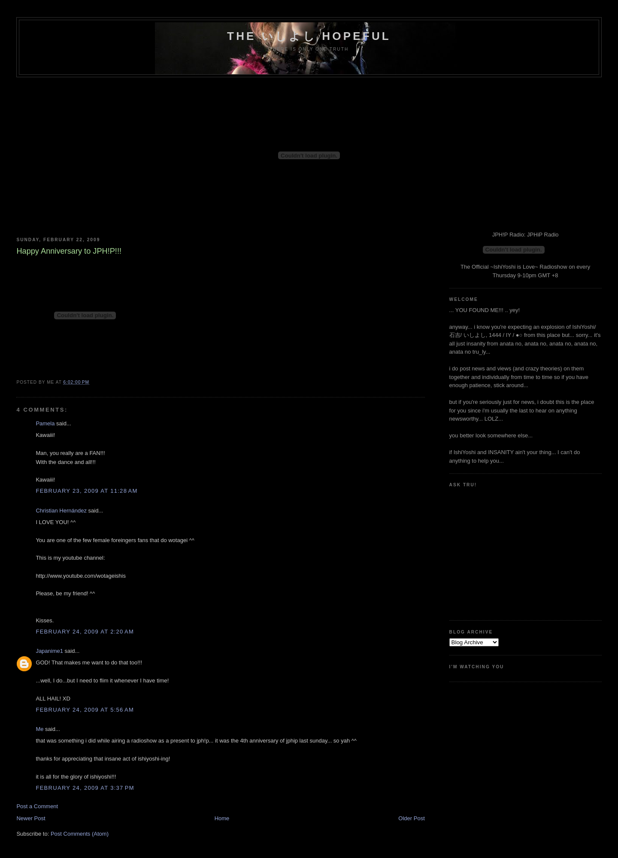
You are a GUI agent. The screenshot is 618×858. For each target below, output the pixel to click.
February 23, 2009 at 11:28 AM (86, 491)
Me (39, 729)
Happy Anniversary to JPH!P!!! (68, 251)
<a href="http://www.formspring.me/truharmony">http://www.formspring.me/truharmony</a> (488, 550)
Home (222, 818)
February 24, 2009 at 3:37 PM (85, 788)
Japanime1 (49, 651)
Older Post (411, 818)
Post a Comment (37, 806)
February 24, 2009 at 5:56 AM (85, 709)
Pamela (45, 423)
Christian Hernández (61, 510)
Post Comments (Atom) (80, 834)
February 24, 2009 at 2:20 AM (85, 631)
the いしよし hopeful (309, 36)
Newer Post (30, 818)
